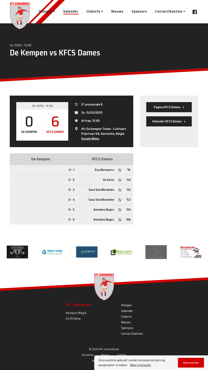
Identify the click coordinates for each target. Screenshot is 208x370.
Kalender (70, 11)
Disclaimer (88, 355)
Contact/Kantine (132, 333)
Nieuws (117, 11)
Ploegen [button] (45, 11)
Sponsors (139, 11)
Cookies (121, 355)
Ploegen (126, 305)
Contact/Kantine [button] (168, 11)
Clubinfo (126, 316)
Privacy (105, 355)
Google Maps (90, 138)
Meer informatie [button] (140, 365)
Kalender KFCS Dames (169, 121)
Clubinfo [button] (93, 11)
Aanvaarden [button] (191, 362)
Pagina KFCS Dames (169, 107)
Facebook (193, 11)
